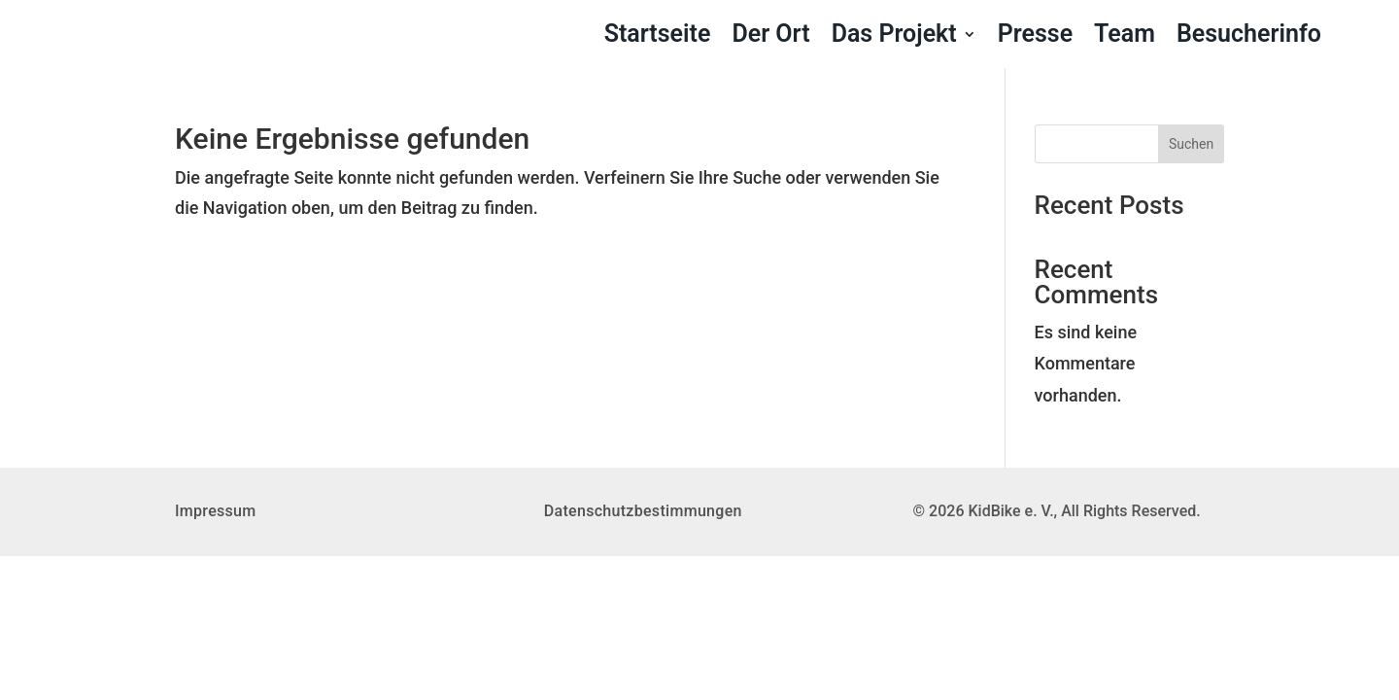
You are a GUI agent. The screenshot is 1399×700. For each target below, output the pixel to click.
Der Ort (770, 37)
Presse (1035, 37)
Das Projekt (894, 37)
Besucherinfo (1249, 37)
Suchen (1191, 144)
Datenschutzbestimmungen (643, 511)
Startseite (657, 37)
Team (1124, 37)
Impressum (215, 511)
